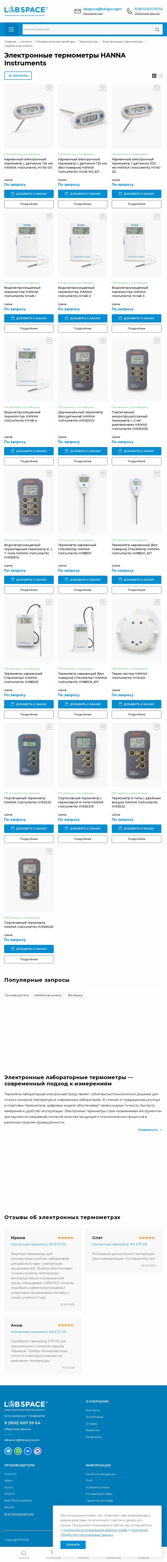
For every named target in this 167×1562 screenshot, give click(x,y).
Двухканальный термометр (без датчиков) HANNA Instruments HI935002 (80, 416)
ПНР (89, 1480)
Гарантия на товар (99, 1500)
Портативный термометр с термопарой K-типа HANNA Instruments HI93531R (80, 802)
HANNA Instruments (48, 995)
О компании (94, 1417)
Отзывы (91, 1423)
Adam (8, 1480)
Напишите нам (93, 13)
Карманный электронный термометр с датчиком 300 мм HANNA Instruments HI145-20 (136, 165)
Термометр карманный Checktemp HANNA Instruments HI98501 (77, 549)
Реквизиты (94, 1437)
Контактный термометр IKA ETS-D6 (38, 1332)
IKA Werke (75, 995)
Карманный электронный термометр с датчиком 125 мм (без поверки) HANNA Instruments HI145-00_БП (82, 165)
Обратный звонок (147, 13)
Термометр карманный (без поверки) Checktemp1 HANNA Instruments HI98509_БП (82, 678)
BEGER (9, 1507)
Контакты (93, 1410)
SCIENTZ (10, 1474)
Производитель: (17, 995)
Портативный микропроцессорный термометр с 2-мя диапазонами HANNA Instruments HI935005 (130, 420)
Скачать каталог (40, 1183)
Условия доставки (99, 1494)
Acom (8, 1487)
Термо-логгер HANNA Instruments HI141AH (129, 676)
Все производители (19, 1513)
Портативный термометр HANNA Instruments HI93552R (28, 925)
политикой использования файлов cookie (95, 1530)
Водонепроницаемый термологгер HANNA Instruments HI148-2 (76, 292)
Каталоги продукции (101, 1474)
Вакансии (93, 1430)
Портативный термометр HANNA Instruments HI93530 (27, 800)
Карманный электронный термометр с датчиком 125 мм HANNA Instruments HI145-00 (28, 163)
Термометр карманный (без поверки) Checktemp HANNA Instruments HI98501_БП (135, 549)
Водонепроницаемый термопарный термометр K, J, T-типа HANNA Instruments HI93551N (28, 551)
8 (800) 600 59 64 (149, 9)
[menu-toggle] (11, 29)
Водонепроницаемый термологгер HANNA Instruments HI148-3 (130, 292)
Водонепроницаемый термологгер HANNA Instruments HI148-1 (22, 292)
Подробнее (29, 204)
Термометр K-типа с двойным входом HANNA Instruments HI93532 (136, 802)
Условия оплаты (98, 1487)
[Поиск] (157, 29)
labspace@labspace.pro (102, 9)
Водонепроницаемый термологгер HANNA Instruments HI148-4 (22, 416)
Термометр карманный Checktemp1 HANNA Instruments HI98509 (23, 678)
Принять (73, 1544)
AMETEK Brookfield (18, 1500)
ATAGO (9, 1494)
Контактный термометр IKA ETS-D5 (38, 1244)
